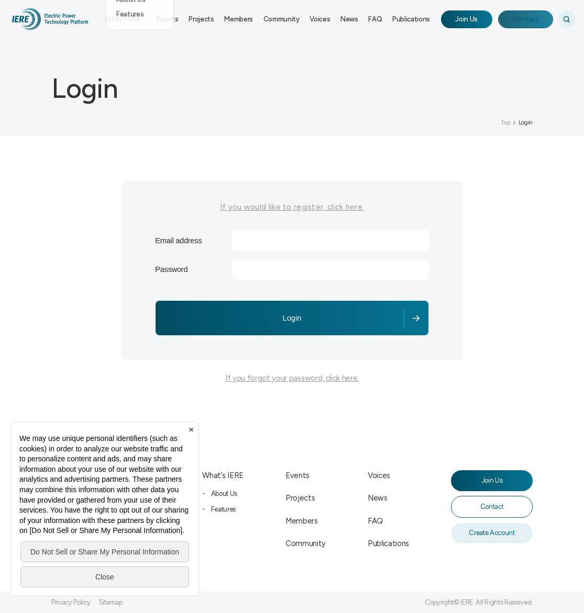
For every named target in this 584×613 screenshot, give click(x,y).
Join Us (466, 19)
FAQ (375, 19)
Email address (178, 240)
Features (223, 509)
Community (281, 19)
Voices (320, 19)
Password (171, 269)
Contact (526, 19)
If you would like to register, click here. (292, 207)
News (349, 19)
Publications (411, 19)
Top (505, 122)
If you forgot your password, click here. (292, 378)
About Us (224, 493)
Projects (201, 19)
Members (238, 19)
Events (167, 19)
